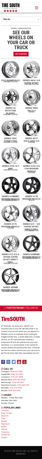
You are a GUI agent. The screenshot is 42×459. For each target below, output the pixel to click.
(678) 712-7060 (16, 371)
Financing (5, 432)
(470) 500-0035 (19, 380)
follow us (31, 307)
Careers (4, 437)
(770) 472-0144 (15, 388)
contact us (5, 435)
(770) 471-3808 (17, 377)
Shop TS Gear (6, 413)
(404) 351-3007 (17, 374)
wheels (4, 421)
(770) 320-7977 (18, 382)
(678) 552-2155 (14, 390)
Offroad (4, 429)
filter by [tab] (6, 19)
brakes (3, 426)
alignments (5, 424)
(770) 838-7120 (23, 385)
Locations (5, 410)
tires (3, 418)
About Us (5, 416)
